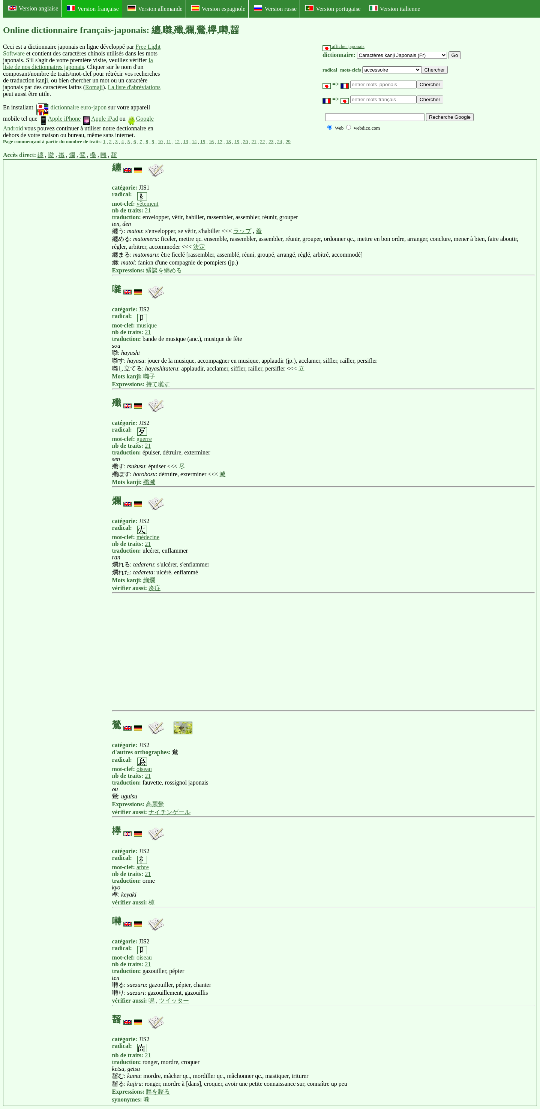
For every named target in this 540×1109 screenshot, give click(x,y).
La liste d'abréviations (134, 87)
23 (270, 141)
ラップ (242, 231)
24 (279, 141)
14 (194, 141)
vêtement (147, 203)
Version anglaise (33, 8)
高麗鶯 (155, 804)
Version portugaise (333, 8)
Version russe (275, 8)
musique (146, 325)
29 (288, 141)
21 (254, 141)
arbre (142, 867)
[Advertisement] (219, 91)
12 (177, 141)
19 (236, 141)
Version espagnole (218, 8)
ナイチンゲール (169, 812)
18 (228, 141)
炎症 (154, 588)
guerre (144, 439)
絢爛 (149, 580)
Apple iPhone (60, 118)
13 (185, 141)
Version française (93, 8)
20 (245, 141)
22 (262, 141)
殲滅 (149, 482)
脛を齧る (158, 1091)
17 (220, 141)
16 (211, 141)
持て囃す (158, 384)
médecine (147, 537)
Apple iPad (100, 118)
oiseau (144, 769)
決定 (199, 247)
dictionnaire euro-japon (72, 107)
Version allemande (155, 8)
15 (202, 141)
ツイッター (174, 1000)
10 (160, 141)
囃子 (149, 376)
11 (168, 141)
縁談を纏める (164, 270)
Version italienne (394, 8)
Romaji (94, 87)
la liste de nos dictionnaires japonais (78, 63)
